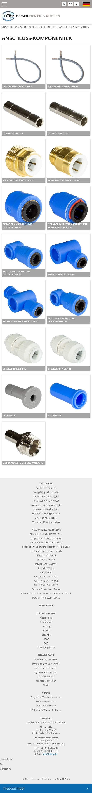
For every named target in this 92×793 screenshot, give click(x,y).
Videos (46, 692)
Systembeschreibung (46, 672)
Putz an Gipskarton (46, 701)
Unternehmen (46, 613)
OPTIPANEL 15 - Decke (46, 576)
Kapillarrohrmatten (46, 488)
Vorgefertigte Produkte (46, 492)
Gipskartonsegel (46, 559)
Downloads (46, 655)
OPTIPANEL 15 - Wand (46, 580)
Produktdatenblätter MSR (46, 663)
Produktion (46, 622)
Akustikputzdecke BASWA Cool (46, 534)
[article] (23, 67)
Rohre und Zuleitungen (46, 496)
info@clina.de (50, 754)
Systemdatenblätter (46, 668)
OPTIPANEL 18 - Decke (46, 584)
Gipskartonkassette (46, 555)
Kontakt (46, 718)
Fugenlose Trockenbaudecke (46, 538)
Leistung (46, 626)
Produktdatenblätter (46, 659)
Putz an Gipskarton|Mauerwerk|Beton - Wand (46, 593)
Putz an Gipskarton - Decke (46, 589)
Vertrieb (46, 630)
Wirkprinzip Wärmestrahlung (46, 710)
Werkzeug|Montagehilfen (46, 522)
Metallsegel (46, 572)
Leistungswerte (46, 676)
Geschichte (46, 617)
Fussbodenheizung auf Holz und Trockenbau (46, 546)
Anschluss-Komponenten (46, 500)
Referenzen (46, 605)
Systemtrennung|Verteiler (46, 513)
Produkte (51, 26)
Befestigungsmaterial (46, 517)
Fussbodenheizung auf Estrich (46, 542)
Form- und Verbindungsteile (46, 505)
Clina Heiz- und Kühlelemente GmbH (22, 26)
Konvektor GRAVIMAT (46, 563)
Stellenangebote (46, 647)
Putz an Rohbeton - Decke (46, 597)
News (46, 638)
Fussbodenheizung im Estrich (46, 551)
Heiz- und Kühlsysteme (46, 529)
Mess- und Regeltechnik (46, 509)
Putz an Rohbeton (46, 705)
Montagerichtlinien (46, 680)
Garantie (46, 634)
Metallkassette (46, 568)
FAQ (46, 643)
